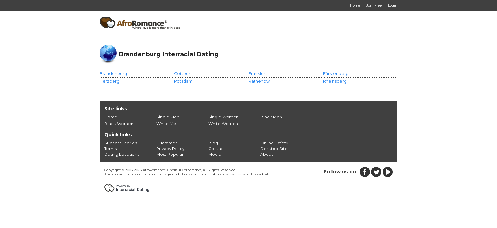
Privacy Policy (170, 148)
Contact (216, 148)
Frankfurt (257, 73)
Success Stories (120, 142)
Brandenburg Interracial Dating (168, 54)
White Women (223, 123)
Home (110, 116)
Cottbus (182, 73)
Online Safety (274, 142)
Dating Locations (121, 154)
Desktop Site (273, 148)
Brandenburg (113, 73)
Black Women (118, 123)
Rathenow (259, 81)
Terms (110, 148)
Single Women (223, 116)
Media (214, 154)
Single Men (167, 116)
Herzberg (109, 81)
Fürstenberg (336, 73)
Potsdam (183, 81)
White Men (167, 123)
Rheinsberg (335, 81)
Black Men (271, 116)
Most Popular (170, 154)
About (266, 154)
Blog (213, 142)
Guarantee (167, 142)
